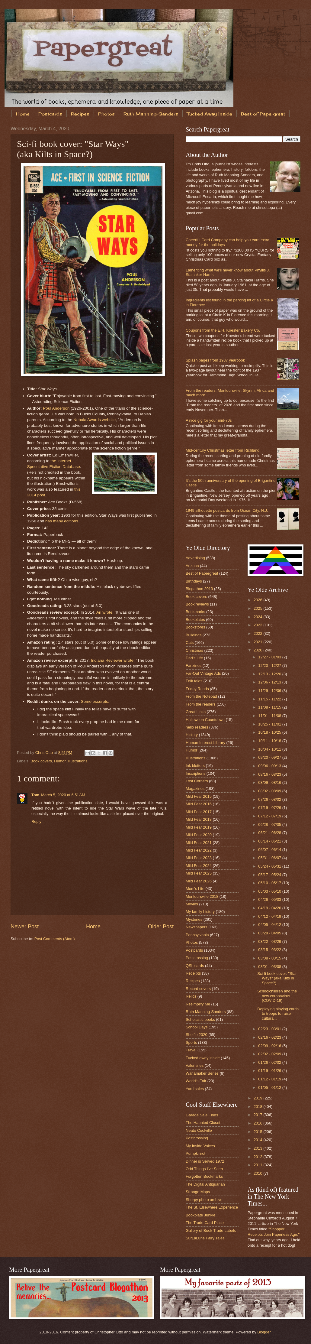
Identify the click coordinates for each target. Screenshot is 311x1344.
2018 (258, 1106)
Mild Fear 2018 (199, 819)
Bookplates (195, 619)
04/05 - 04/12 (270, 924)
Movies (192, 904)
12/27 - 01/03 (270, 657)
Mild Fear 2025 (199, 873)
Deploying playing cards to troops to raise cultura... (278, 1014)
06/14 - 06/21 (270, 841)
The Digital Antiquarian (205, 1184)
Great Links (196, 711)
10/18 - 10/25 (270, 732)
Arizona (192, 565)
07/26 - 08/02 (270, 799)
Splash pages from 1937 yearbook (215, 360)
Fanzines (193, 665)
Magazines (195, 788)
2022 (258, 633)
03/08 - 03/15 (270, 958)
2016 (258, 1123)
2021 (258, 642)
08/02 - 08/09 (270, 791)
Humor (60, 761)
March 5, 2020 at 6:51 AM (63, 795)
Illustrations (77, 761)
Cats (190, 642)
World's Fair (196, 1081)
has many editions (61, 521)
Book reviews (197, 604)
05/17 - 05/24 (270, 874)
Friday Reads (197, 689)
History (192, 734)
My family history (200, 911)
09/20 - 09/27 (270, 757)
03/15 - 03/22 (270, 949)
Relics (191, 996)
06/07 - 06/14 (270, 849)
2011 (258, 1165)
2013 (258, 1148)
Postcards (50, 113)
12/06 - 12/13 (270, 682)
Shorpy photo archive (204, 1199)
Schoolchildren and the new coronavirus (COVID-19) (277, 996)
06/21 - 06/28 (270, 832)
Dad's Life (194, 658)
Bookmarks (195, 611)
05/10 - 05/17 (270, 883)
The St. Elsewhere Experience (212, 1207)
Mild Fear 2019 (199, 827)
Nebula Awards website (94, 419)
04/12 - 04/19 (270, 916)
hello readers (197, 727)
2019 (258, 1098)
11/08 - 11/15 (270, 707)
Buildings (193, 635)
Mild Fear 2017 (199, 812)
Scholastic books (200, 1019)
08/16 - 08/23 (270, 774)
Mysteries (194, 919)
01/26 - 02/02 (270, 1062)
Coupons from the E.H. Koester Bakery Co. (223, 330)
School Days (196, 1027)
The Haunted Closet (203, 1122)
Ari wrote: (105, 612)
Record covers (198, 988)
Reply (36, 821)
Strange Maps (198, 1192)
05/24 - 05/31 (270, 866)
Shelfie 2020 (196, 1034)
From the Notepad (201, 696)
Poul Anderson (56, 408)
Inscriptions (195, 773)
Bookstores (195, 627)
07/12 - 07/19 (270, 816)
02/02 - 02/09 (270, 1054)
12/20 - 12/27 (270, 665)
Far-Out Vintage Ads (203, 673)
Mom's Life (195, 888)
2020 (258, 650)
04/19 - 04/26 (270, 908)
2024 (258, 617)
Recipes (80, 113)
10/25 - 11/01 (270, 724)
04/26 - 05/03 (270, 899)
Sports (191, 1042)
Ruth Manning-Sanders (150, 113)
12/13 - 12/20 (270, 674)
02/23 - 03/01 (270, 1029)
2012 (258, 1156)
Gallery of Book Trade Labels (211, 1230)
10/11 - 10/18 (270, 741)
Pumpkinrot (195, 1153)
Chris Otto (44, 752)
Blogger (264, 1332)
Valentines (195, 1065)
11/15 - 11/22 (270, 699)
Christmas (194, 650)
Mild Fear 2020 (199, 835)
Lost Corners (197, 781)
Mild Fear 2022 (199, 850)
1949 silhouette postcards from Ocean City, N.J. (227, 510)
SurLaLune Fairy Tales (205, 1238)
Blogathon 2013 (199, 588)
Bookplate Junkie (200, 1215)
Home (23, 113)
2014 (258, 1140)
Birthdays (194, 581)
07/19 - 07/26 (270, 807)
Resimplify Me (198, 1004)
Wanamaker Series (202, 1073)
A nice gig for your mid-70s (209, 420)
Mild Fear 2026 (199, 881)
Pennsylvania (197, 935)
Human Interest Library (205, 742)
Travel (191, 1050)
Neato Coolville (199, 1130)
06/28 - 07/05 (270, 824)
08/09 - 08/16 (270, 782)
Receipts (193, 973)
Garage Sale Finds (202, 1115)
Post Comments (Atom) (54, 939)
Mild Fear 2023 (199, 857)
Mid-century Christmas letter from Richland (222, 450)
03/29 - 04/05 (270, 933)
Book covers (41, 761)
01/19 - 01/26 (270, 1070)
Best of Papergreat (202, 573)
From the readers (201, 704)
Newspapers (196, 927)
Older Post (161, 927)
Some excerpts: (95, 701)
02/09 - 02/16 (270, 1046)
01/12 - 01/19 (270, 1079)
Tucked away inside (203, 1058)
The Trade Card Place (205, 1222)
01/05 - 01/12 (270, 1087)
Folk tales (194, 681)
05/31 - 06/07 (270, 857)
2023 (258, 625)
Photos (106, 113)
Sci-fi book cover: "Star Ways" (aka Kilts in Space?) (277, 978)
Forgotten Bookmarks (204, 1176)
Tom (35, 795)
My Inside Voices (200, 1146)
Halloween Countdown (205, 719)
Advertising (195, 558)
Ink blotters (195, 765)
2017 (258, 1114)
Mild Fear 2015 (199, 796)
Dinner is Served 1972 (205, 1161)
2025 (258, 608)
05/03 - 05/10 (270, 891)
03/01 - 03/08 (270, 966)
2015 (258, 1131)
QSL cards (195, 965)
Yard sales (195, 1088)
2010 (258, 1173)
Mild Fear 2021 (199, 842)
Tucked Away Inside (209, 113)
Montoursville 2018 (202, 896)
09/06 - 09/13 (270, 766)
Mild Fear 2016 (199, 804)
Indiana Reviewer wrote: (113, 660)
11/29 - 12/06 (270, 690)
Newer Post (25, 927)
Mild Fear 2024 (199, 865)
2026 (258, 600)
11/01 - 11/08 (270, 715)
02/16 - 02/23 (270, 1037)
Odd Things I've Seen (204, 1169)
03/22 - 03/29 (270, 941)
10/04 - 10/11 (270, 749)
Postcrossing (197, 958)
